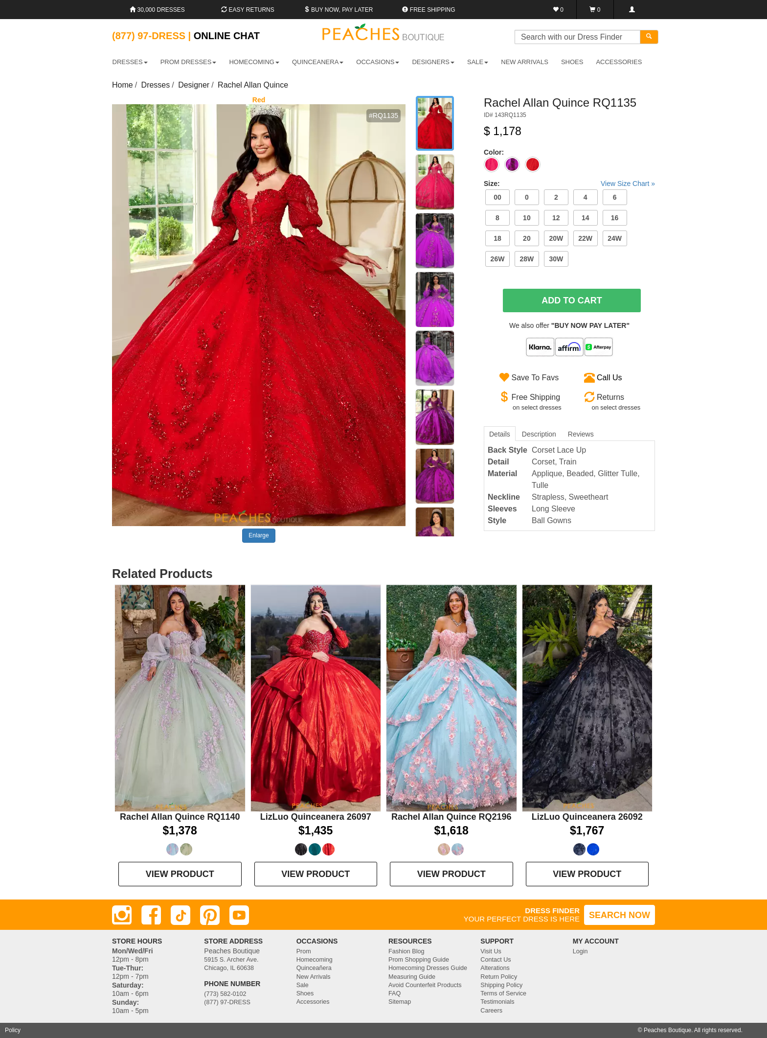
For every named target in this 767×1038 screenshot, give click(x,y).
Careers (491, 1010)
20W (556, 238)
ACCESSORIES (619, 62)
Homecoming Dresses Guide (427, 968)
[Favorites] (558, 9)
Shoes (305, 993)
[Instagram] (122, 915)
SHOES (572, 62)
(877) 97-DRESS (227, 1002)
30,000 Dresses (157, 9)
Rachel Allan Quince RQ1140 (180, 817)
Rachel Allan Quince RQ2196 (451, 817)
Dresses (155, 85)
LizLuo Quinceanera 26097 (315, 817)
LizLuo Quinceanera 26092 (587, 817)
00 (497, 197)
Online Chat (227, 35)
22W (585, 238)
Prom (303, 951)
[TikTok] (180, 915)
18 (497, 238)
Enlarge (258, 535)
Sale (302, 985)
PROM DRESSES (188, 62)
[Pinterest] (210, 915)
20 (527, 238)
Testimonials (497, 1001)
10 (527, 218)
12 (556, 218)
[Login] (631, 9)
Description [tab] (539, 434)
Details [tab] (499, 434)
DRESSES (130, 62)
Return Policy (498, 976)
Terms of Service (503, 993)
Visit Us (490, 951)
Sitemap (399, 1001)
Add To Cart (571, 300)
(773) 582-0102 (225, 994)
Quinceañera (314, 968)
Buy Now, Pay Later (338, 9)
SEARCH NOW (619, 915)
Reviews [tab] (581, 434)
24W (615, 238)
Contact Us (495, 959)
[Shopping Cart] (595, 9)
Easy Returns (247, 9)
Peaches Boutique (667, 1030)
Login (580, 951)
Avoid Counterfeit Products (425, 985)
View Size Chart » (628, 183)
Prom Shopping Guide (418, 959)
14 (585, 218)
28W (526, 259)
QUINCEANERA (317, 62)
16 (615, 218)
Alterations (495, 968)
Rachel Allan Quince (253, 85)
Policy (13, 1030)
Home (122, 85)
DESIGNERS (433, 62)
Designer (193, 85)
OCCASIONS (377, 62)
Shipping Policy (501, 985)
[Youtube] (239, 915)
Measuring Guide (411, 976)
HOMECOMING (254, 62)
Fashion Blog (406, 951)
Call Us (609, 377)
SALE (477, 62)
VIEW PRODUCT (180, 874)
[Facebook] (151, 915)
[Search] (649, 37)
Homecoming (314, 959)
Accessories (313, 1001)
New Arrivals (524, 62)
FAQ (394, 993)
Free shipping (428, 9)
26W (498, 259)
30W (556, 259)
